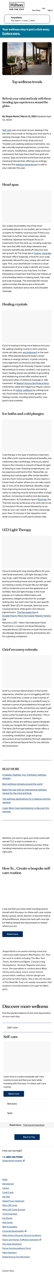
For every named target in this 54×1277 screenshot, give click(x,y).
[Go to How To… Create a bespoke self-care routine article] (12, 934)
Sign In (50, 10)
